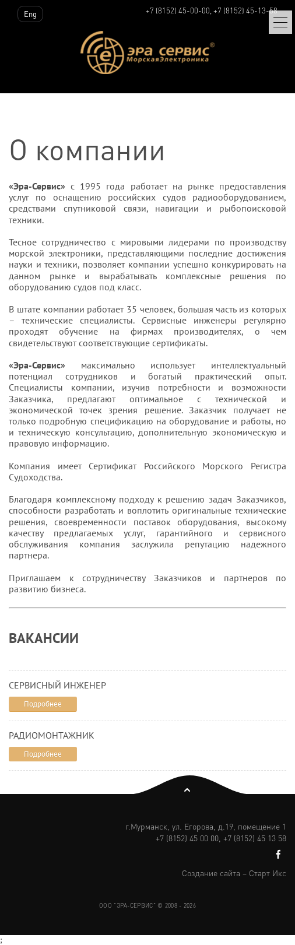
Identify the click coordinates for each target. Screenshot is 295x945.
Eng (30, 14)
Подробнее (43, 704)
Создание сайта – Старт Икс (234, 872)
